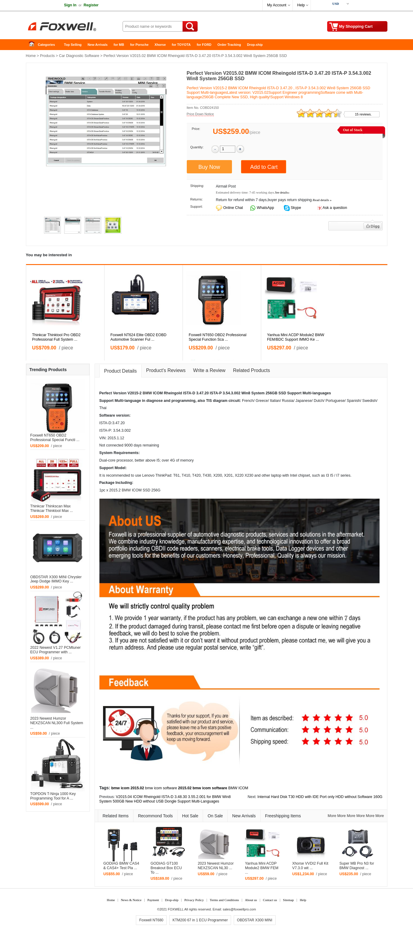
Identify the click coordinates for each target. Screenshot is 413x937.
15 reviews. (363, 114)
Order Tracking (229, 44)
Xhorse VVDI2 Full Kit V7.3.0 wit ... (310, 865)
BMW (147, 393)
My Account (276, 5)
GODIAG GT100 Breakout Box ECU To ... (166, 868)
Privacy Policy (194, 900)
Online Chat (233, 208)
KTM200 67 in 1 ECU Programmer (200, 920)
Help (301, 5)
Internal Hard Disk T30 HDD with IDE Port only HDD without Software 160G (319, 797)
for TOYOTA (181, 44)
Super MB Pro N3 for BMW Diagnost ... (356, 865)
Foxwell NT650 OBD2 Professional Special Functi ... (54, 437)
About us (251, 900)
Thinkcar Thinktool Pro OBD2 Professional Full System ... (56, 337)
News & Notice (131, 900)
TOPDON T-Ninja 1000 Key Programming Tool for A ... (53, 796)
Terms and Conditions (224, 900)
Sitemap (288, 900)
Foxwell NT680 (151, 920)
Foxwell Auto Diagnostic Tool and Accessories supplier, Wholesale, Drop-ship (74, 27)
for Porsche (139, 44)
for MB (119, 44)
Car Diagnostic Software (79, 56)
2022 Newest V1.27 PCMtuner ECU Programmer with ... (55, 649)
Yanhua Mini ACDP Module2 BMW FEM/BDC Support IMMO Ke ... (295, 337)
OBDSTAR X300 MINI (254, 920)
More (332, 816)
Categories (46, 44)
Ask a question (335, 208)
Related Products (251, 370)
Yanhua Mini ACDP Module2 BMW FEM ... (261, 868)
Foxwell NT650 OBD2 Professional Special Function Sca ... (217, 337)
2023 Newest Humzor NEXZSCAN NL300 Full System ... (56, 723)
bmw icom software (161, 788)
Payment (153, 900)
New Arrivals (98, 44)
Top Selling (72, 44)
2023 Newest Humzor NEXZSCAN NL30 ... (215, 865)
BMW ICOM (238, 788)
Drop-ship (255, 44)
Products (47, 56)
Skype (295, 208)
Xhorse (160, 44)
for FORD (204, 44)
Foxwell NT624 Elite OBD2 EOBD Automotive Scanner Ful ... (139, 337)
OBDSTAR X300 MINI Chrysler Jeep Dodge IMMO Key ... (56, 579)
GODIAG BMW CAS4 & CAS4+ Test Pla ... (121, 865)
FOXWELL (175, 909)
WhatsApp (265, 208)
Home (33, 44)
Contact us (270, 900)
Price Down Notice (200, 114)
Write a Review (209, 370)
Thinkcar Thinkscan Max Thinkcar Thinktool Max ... (51, 508)
